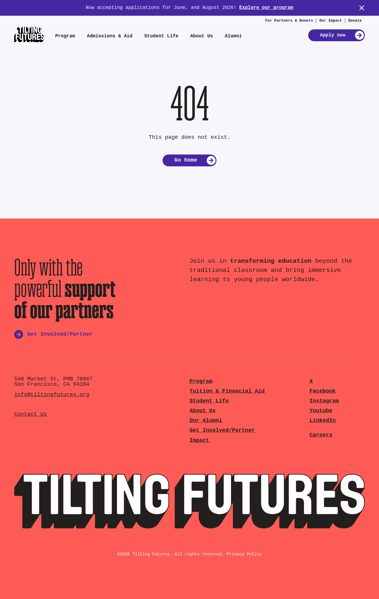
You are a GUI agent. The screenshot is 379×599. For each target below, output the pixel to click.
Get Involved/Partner (222, 430)
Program (65, 36)
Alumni (233, 36)
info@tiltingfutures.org (51, 395)
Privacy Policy (244, 554)
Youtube (320, 411)
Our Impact (330, 20)
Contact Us (30, 414)
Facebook (322, 391)
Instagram (324, 401)
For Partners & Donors (289, 20)
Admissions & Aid (110, 36)
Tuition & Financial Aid (227, 391)
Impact (199, 440)
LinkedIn (322, 421)
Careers (320, 435)
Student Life (161, 36)
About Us (201, 36)
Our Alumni (206, 421)
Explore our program (266, 7)
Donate (355, 20)
